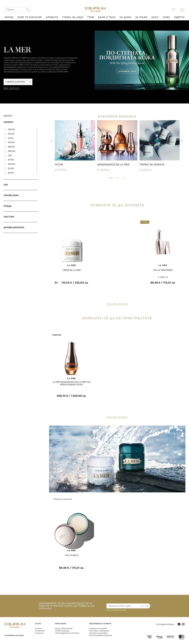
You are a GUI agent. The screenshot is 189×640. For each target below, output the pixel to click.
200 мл (11, 151)
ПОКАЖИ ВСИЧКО (117, 304)
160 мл (11, 147)
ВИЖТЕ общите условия (117, 610)
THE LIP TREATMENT (163, 270)
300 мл (11, 164)
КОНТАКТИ (39, 633)
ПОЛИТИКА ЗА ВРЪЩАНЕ (99, 631)
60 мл (11, 173)
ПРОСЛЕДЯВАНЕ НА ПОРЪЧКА (67, 633)
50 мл (11, 168)
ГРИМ (90, 17)
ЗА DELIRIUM (40, 631)
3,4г (10, 155)
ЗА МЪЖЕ (141, 17)
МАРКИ (9, 17)
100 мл (11, 129)
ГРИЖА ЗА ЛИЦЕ (72, 17)
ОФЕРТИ (179, 17)
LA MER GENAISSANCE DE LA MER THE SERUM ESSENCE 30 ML (71, 383)
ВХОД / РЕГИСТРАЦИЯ (63, 628)
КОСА (154, 17)
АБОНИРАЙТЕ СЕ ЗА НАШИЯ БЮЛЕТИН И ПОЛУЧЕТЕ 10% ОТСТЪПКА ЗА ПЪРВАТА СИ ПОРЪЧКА (66, 606)
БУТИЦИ (38, 628)
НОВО (166, 17)
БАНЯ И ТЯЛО (106, 17)
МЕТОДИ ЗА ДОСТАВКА (98, 633)
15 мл (10, 138)
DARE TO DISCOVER (29, 17)
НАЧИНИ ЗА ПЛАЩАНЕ (98, 628)
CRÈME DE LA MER (71, 270)
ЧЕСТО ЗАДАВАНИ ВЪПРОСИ (100, 635)
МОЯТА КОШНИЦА (62, 631)
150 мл (11, 142)
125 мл (11, 134)
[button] (111, 178)
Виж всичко (12, 88)
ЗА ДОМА (125, 17)
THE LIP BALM (71, 555)
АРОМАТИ (52, 17)
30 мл (11, 160)
